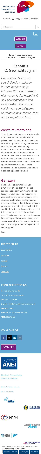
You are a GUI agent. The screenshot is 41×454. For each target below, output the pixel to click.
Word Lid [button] (20, 38)
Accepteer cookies (10, 452)
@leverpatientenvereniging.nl (21, 304)
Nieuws (4, 266)
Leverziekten (6, 250)
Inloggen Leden (21, 18)
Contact (6, 18)
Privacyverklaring (16, 375)
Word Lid (34, 18)
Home (11, 55)
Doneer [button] (20, 45)
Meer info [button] (34, 452)
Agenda (4, 261)
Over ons (5, 271)
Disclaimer (5, 375)
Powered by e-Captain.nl (9, 378)
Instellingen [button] (24, 452)
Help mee (5, 255)
